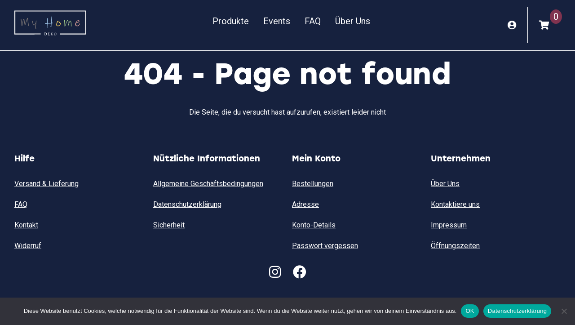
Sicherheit (169, 225)
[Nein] (563, 311)
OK (469, 310)
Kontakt (26, 225)
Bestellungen (312, 183)
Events (276, 21)
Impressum (449, 225)
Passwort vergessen (325, 245)
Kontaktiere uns (455, 204)
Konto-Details (314, 225)
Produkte (230, 21)
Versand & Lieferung (46, 183)
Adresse (305, 204)
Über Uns (352, 21)
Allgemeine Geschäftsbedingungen (208, 183)
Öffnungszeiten (455, 245)
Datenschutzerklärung (187, 204)
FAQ (313, 21)
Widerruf (27, 245)
